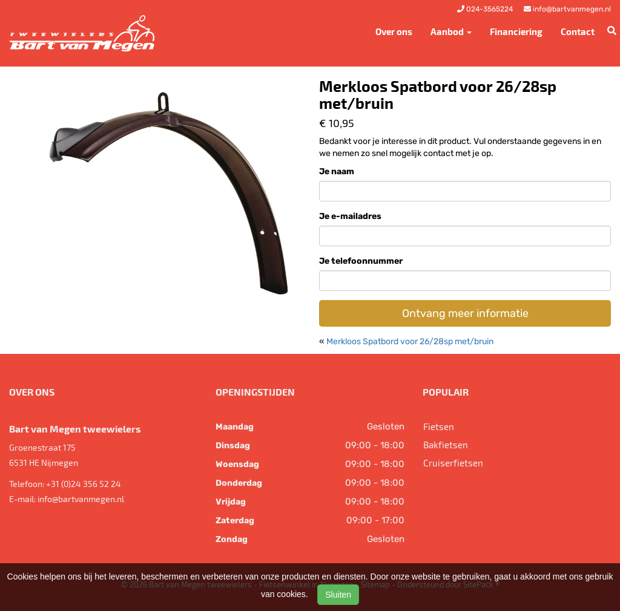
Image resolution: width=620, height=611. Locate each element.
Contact (578, 31)
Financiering (516, 31)
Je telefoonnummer (361, 261)
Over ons (393, 31)
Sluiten (338, 595)
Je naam (336, 171)
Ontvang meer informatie (465, 313)
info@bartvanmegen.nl (81, 499)
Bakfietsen (445, 444)
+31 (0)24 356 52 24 (83, 484)
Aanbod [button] (451, 31)
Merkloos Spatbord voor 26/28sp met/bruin (409, 341)
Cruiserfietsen (453, 462)
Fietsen (438, 426)
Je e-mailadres (350, 216)
